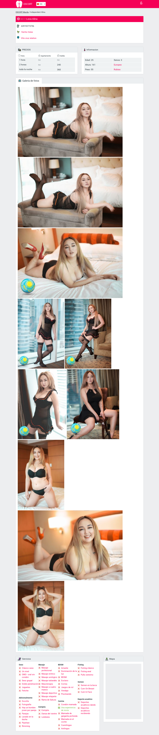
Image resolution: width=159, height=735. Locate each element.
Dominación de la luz (69, 672)
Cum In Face (86, 692)
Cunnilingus (66, 725)
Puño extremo (87, 675)
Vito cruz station (26, 37)
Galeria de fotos (28, 80)
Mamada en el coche (67, 720)
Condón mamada (68, 704)
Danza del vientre (49, 713)
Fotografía (26, 704)
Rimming (26, 726)
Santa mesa (25, 32)
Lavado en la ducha (27, 718)
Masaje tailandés (49, 680)
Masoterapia (47, 684)
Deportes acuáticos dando (88, 703)
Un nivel (25, 671)
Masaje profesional (47, 669)
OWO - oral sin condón (28, 675)
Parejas (25, 713)
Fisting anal (86, 671)
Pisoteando (66, 694)
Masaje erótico (48, 674)
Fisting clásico (87, 668)
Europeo (118, 64)
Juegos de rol (67, 687)
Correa (64, 684)
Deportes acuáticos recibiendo (85, 711)
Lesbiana (46, 717)
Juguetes (26, 687)
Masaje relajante (49, 696)
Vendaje (64, 690)
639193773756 (27, 26)
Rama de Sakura (49, 700)
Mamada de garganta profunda (69, 714)
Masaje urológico (49, 677)
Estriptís (45, 710)
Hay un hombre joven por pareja (29, 708)
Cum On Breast (87, 688)
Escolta (25, 701)
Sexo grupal (27, 680)
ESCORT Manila (22, 12)
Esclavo (64, 680)
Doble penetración (30, 684)
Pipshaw (25, 723)
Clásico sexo (28, 668)
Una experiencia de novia (68, 708)
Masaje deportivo (49, 693)
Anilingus (65, 728)
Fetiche (25, 690)
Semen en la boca (89, 685)
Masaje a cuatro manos (49, 688)
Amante (64, 668)
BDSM (64, 677)
